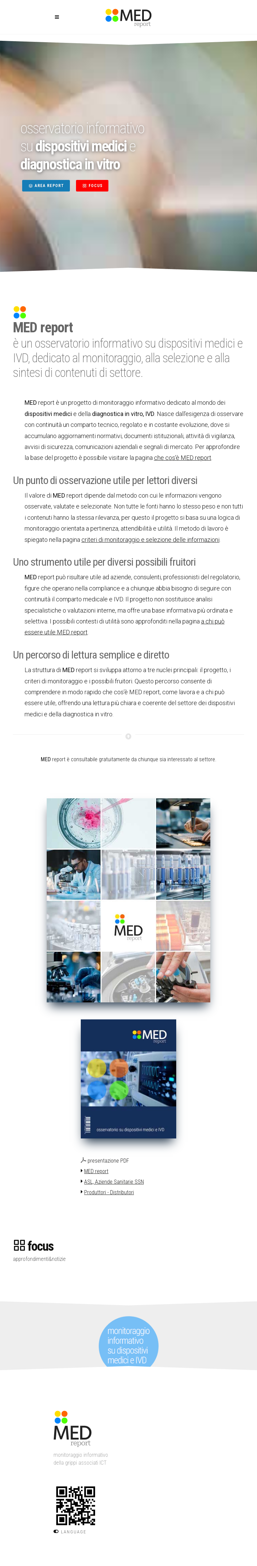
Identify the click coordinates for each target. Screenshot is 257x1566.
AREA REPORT (46, 185)
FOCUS (92, 185)
